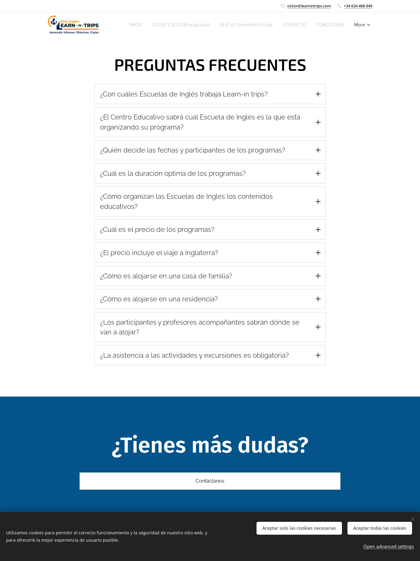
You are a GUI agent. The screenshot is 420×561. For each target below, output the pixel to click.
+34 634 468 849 (358, 6)
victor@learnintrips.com (309, 6)
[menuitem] (159, 24)
